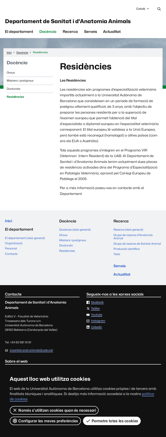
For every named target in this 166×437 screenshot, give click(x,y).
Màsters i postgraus (20, 81)
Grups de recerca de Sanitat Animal (137, 244)
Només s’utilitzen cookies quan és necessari (54, 410)
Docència (47, 32)
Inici (8, 222)
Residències (15, 97)
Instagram (98, 322)
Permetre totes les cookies (112, 420)
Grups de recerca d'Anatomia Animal (133, 237)
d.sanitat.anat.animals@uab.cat (31, 351)
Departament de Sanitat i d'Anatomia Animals (74, 21)
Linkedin (96, 329)
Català (143, 10)
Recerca (70, 32)
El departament (19, 32)
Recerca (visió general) (128, 230)
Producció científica (126, 249)
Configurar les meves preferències (45, 420)
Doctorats (13, 89)
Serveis (90, 32)
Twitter (95, 310)
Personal (11, 249)
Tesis (116, 255)
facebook (97, 304)
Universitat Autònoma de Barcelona (40, 9)
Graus (11, 73)
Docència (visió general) (75, 230)
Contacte (11, 255)
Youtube (96, 316)
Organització (13, 244)
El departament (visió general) (25, 239)
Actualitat (112, 32)
